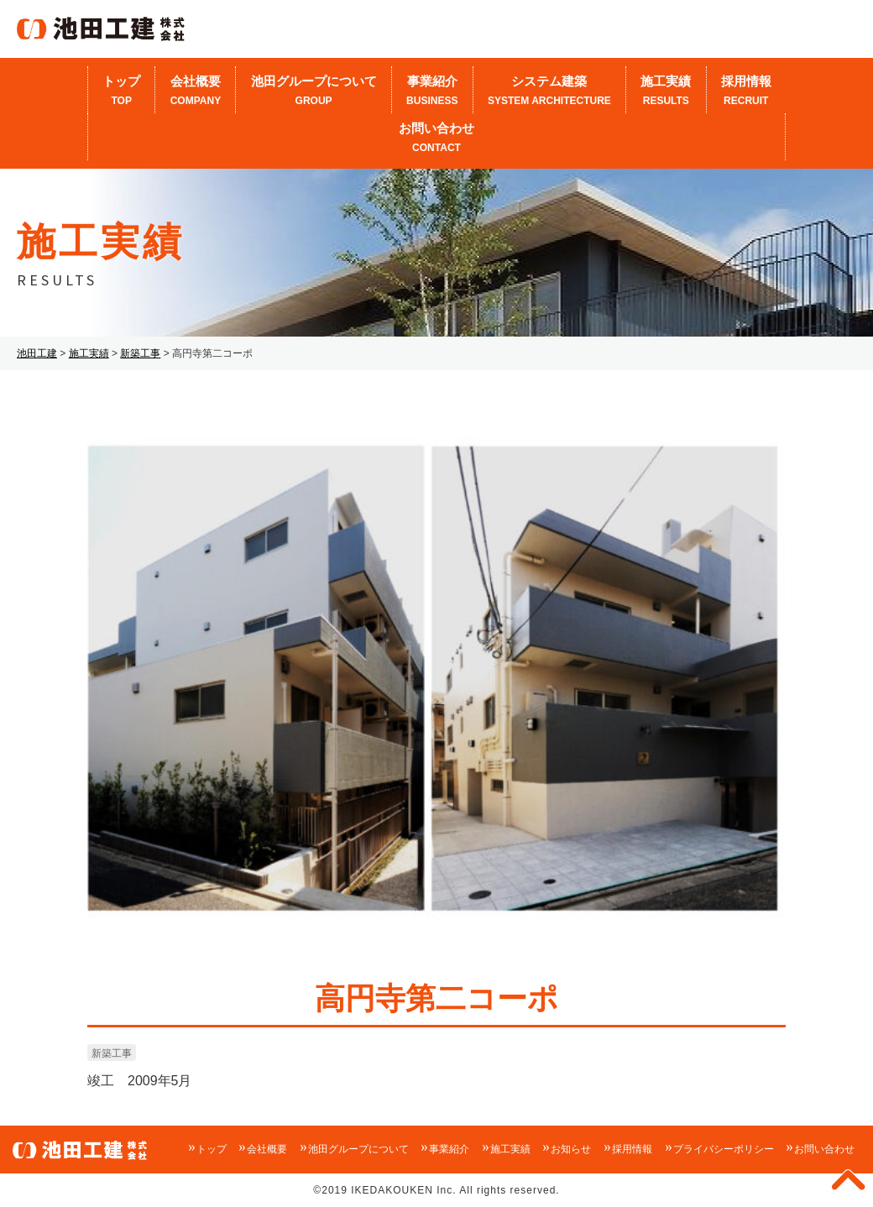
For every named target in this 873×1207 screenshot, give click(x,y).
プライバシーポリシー (723, 1149)
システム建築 (549, 91)
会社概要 (195, 91)
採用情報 (746, 91)
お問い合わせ (436, 138)
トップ (121, 91)
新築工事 (111, 1053)
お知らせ (571, 1149)
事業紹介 (432, 91)
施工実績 (666, 91)
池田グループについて (313, 91)
